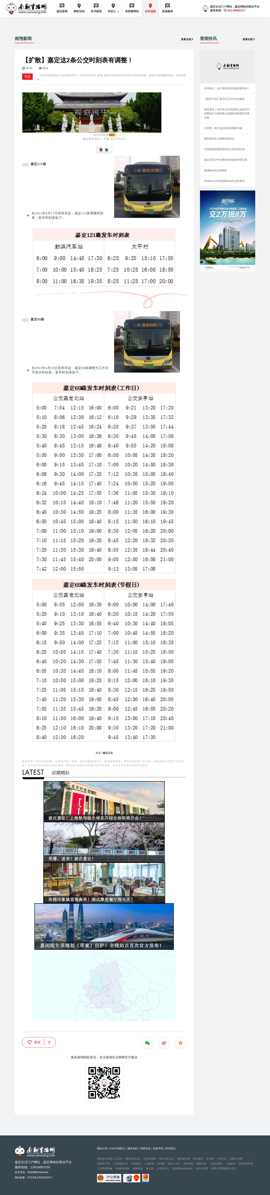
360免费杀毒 (245, 1163)
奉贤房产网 (103, 1163)
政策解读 (167, 11)
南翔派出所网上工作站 (109, 1158)
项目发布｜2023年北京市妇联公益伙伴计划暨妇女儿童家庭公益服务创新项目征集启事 (227, 113)
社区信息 (150, 11)
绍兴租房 (198, 1158)
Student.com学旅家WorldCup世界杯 (224, 181)
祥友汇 (113, 11)
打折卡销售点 (117, 1148)
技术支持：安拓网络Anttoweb (31, 1172)
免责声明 (158, 1148)
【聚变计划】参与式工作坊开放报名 (224, 98)
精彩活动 (79, 11)
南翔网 (161, 1163)
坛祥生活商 (202, 1168)
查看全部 (187, 39)
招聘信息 (145, 1148)
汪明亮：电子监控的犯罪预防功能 (223, 128)
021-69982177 (236, 10)
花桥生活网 (236, 1158)
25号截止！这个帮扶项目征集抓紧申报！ (227, 88)
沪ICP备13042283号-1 (40, 1177)
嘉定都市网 (183, 1158)
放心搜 (149, 1168)
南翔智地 (137, 1168)
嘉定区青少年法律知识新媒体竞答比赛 (225, 159)
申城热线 (136, 1163)
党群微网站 (132, 11)
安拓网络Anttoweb (182, 1168)
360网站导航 (122, 1168)
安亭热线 (188, 1163)
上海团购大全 (120, 1163)
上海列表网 (215, 1163)
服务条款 (132, 1148)
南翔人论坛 (174, 1163)
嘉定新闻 (62, 11)
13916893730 (40, 1167)
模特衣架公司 (132, 1158)
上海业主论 (162, 1168)
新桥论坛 (201, 1163)
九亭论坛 (222, 1158)
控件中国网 (149, 1158)
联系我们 (171, 1148)
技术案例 (96, 11)
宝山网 (210, 1158)
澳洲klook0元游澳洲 (215, 170)
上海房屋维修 (104, 1168)
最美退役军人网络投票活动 (219, 138)
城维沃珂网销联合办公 (223, 1168)
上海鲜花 (149, 1163)
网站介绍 (102, 1148)
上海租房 (230, 1163)
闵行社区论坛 (166, 1158)
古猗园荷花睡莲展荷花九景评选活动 (224, 149)
